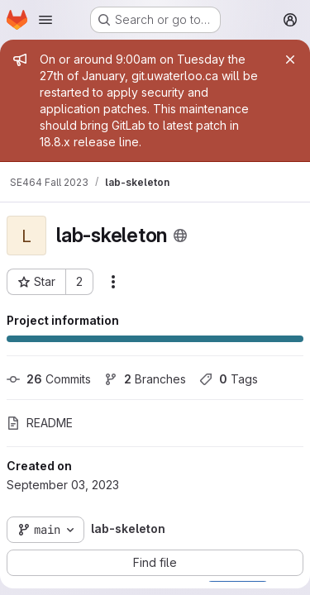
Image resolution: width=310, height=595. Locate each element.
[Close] (290, 59)
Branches (145, 379)
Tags (228, 379)
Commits (49, 379)
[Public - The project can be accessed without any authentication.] (180, 235)
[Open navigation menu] (45, 20)
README (40, 423)
